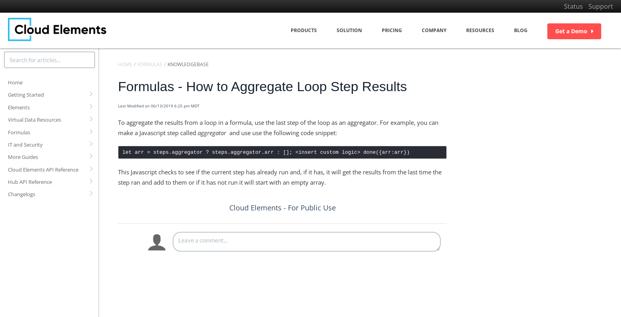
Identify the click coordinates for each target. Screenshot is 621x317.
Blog (521, 30)
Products (304, 30)
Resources (480, 30)
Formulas (19, 132)
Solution (349, 30)
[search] (49, 60)
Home (15, 82)
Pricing (392, 30)
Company (434, 30)
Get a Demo (574, 31)
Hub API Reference (30, 181)
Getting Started (26, 94)
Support (601, 6)
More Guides (23, 156)
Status (573, 6)
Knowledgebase (188, 64)
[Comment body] (307, 242)
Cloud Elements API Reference (43, 169)
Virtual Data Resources (34, 119)
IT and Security (25, 144)
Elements (19, 107)
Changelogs (21, 194)
